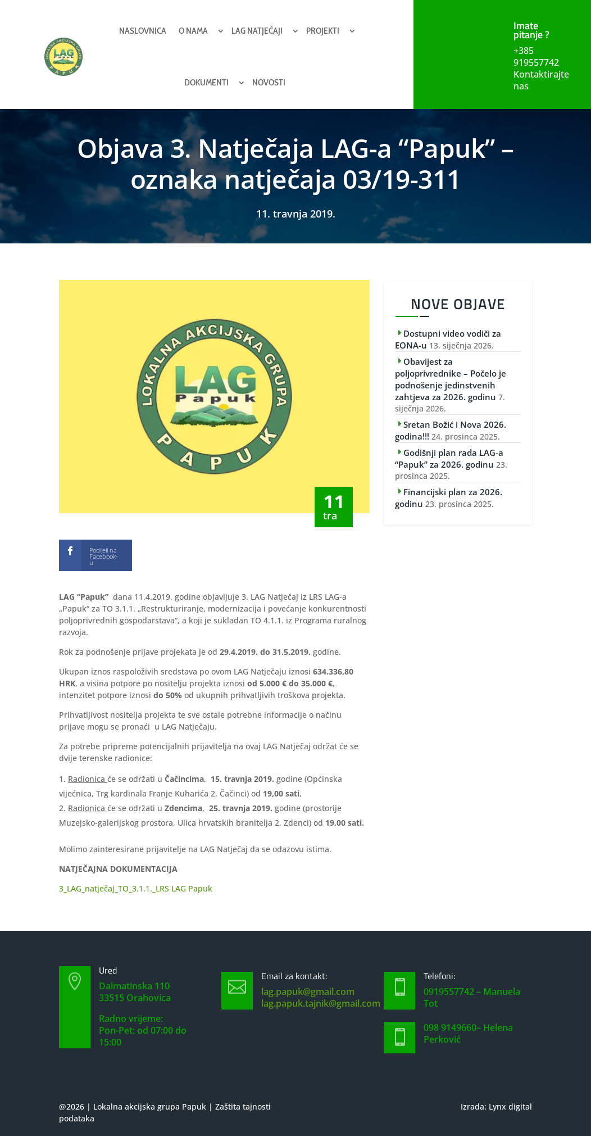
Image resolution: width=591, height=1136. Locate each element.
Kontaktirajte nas (541, 80)
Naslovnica (142, 30)
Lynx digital (510, 1106)
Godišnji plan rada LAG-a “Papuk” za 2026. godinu (449, 458)
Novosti (268, 82)
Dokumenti (206, 82)
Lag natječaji (257, 30)
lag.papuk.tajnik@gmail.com (320, 1003)
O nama (193, 30)
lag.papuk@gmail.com (307, 991)
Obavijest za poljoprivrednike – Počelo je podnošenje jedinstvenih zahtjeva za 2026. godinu (450, 379)
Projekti (322, 30)
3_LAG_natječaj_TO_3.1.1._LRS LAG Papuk (135, 888)
